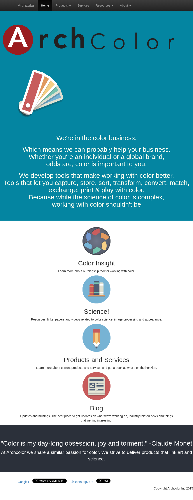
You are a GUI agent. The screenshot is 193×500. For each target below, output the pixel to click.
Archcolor (26, 5)
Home (45, 5)
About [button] (125, 5)
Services (83, 5)
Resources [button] (104, 5)
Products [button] (63, 5)
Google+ (23, 482)
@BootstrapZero (82, 482)
